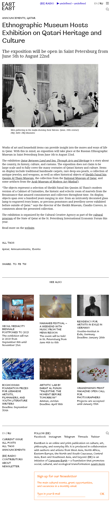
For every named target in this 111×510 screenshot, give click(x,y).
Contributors (12, 459)
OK (102, 494)
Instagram (55, 436)
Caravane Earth (57, 460)
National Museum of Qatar (80, 178)
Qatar (31, 18)
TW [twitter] (24, 264)
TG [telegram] (15, 264)
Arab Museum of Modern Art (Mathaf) (55, 181)
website (29, 228)
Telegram (69, 436)
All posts (9, 442)
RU (101, 3)
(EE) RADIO (47, 3)
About (6, 463)
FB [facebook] (19, 264)
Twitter (95, 436)
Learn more (98, 464)
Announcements (13, 18)
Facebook (40, 436)
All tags (8, 446)
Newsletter (10, 466)
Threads (83, 436)
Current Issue (12, 439)
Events (36, 249)
